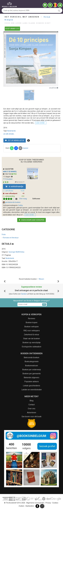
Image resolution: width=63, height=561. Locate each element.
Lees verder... (9, 143)
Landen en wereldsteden (31, 440)
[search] (59, 10)
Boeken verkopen (31, 377)
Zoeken (21, 557)
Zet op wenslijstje (14, 161)
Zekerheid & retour (31, 385)
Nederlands (11, 151)
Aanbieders (30, 557)
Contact (31, 455)
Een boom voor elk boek (31, 467)
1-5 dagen (8, 197)
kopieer (25, 169)
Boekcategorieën (32, 412)
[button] (4, 320)
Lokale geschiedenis (31, 436)
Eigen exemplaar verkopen (31, 247)
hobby (20, 226)
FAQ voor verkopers (31, 381)
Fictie (4, 262)
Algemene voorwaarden (35, 554)
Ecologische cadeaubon (31, 397)
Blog (31, 451)
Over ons (31, 459)
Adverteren (31, 463)
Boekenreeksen (31, 416)
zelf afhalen (14, 211)
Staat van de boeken (31, 389)
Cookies (55, 554)
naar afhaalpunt (14, 214)
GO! (44, 355)
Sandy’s (24, 345)
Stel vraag (23, 219)
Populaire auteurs (31, 432)
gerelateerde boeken (11, 223)
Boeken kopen (31, 373)
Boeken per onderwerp (31, 420)
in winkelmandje (14, 207)
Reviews (31, 369)
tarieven (19, 203)
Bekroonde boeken (31, 408)
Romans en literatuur (10, 265)
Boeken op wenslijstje (31, 393)
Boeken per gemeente (31, 424)
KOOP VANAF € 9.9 (12, 29)
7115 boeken (8, 200)
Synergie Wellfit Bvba (16, 279)
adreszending (14, 217)
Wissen (41, 306)
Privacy (48, 554)
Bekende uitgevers (31, 428)
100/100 (7, 195)
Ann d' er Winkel (10, 192)
